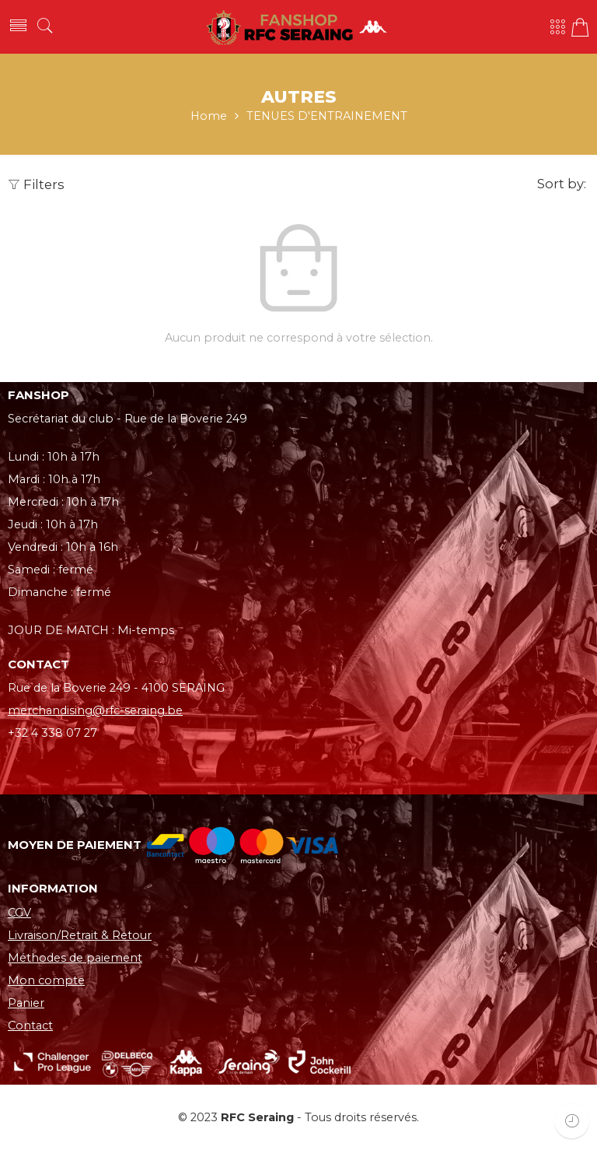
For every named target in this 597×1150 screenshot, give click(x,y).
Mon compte (46, 980)
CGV (19, 913)
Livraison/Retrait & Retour (80, 935)
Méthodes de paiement (75, 958)
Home (208, 116)
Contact (30, 1026)
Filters (36, 184)
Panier (26, 1003)
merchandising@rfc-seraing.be (95, 710)
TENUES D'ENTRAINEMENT (326, 116)
